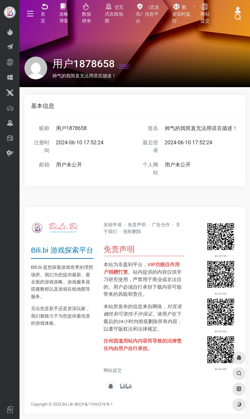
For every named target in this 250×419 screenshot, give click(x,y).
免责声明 (137, 224)
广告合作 (161, 224)
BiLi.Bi (67, 404)
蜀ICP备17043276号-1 (93, 404)
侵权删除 (132, 231)
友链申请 (113, 224)
